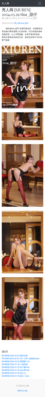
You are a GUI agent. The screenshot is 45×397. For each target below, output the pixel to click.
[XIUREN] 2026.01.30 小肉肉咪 (15, 364)
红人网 (5, 3)
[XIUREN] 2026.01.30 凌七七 (14, 373)
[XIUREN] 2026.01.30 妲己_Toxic (15, 376)
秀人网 (17, 23)
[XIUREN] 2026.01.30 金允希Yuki (15, 370)
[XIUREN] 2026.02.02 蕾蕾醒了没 (16, 361)
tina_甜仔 (25, 23)
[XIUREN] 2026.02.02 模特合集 (15, 355)
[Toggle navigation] (39, 3)
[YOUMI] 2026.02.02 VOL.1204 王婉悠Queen (20, 358)
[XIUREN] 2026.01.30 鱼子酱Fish (15, 367)
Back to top (22, 390)
